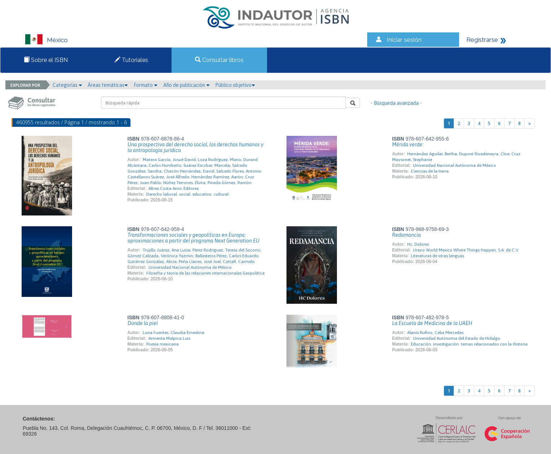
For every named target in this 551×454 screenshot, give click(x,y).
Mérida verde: (407, 144)
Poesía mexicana (162, 344)
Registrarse (482, 39)
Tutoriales (131, 60)
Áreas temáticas (108, 85)
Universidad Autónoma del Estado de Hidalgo (456, 338)
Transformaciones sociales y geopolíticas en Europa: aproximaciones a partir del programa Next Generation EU (193, 238)
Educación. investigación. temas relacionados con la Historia (469, 344)
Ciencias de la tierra (430, 171)
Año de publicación (186, 85)
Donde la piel (143, 323)
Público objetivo (235, 85)
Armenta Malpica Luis (169, 338)
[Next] (529, 123)
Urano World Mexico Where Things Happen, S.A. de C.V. (466, 250)
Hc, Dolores (418, 244)
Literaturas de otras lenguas (437, 255)
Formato (145, 85)
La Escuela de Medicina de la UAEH (432, 323)
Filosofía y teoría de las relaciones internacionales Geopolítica (205, 273)
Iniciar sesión (404, 39)
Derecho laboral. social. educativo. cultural (187, 194)
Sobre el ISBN (46, 60)
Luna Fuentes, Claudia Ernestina (173, 332)
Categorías (67, 85)
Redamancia (406, 235)
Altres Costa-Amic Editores (173, 188)
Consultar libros (219, 60)
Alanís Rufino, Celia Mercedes (435, 332)
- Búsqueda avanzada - (396, 103)
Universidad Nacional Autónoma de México (454, 165)
